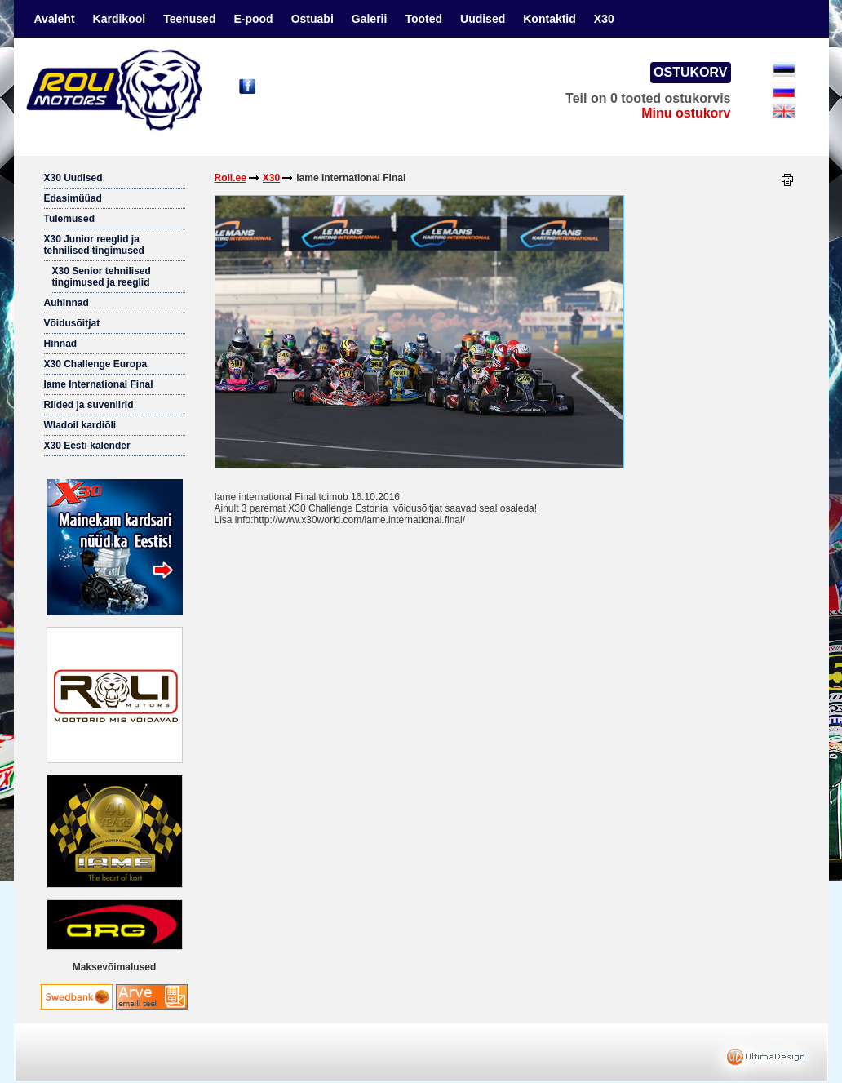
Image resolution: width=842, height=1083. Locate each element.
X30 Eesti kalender (87, 445)
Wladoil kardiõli (80, 425)
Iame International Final (98, 384)
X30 (604, 18)
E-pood (253, 18)
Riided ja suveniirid (89, 405)
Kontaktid (549, 18)
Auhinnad (66, 302)
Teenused (189, 18)
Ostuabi (312, 18)
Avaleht (54, 18)
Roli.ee (230, 178)
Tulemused (69, 218)
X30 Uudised (73, 178)
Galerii (370, 18)
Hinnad (61, 343)
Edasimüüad (73, 198)
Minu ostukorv (685, 113)
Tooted (423, 18)
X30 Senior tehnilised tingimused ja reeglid (101, 276)
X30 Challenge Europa (96, 364)
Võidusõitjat (72, 323)
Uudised (482, 18)
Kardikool (119, 18)
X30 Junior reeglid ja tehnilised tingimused (94, 244)
